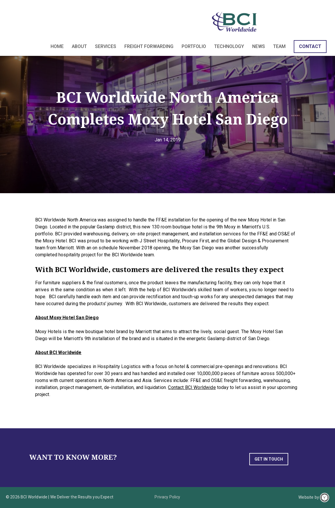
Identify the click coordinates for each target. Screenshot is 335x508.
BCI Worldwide (235, 21)
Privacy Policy (167, 497)
